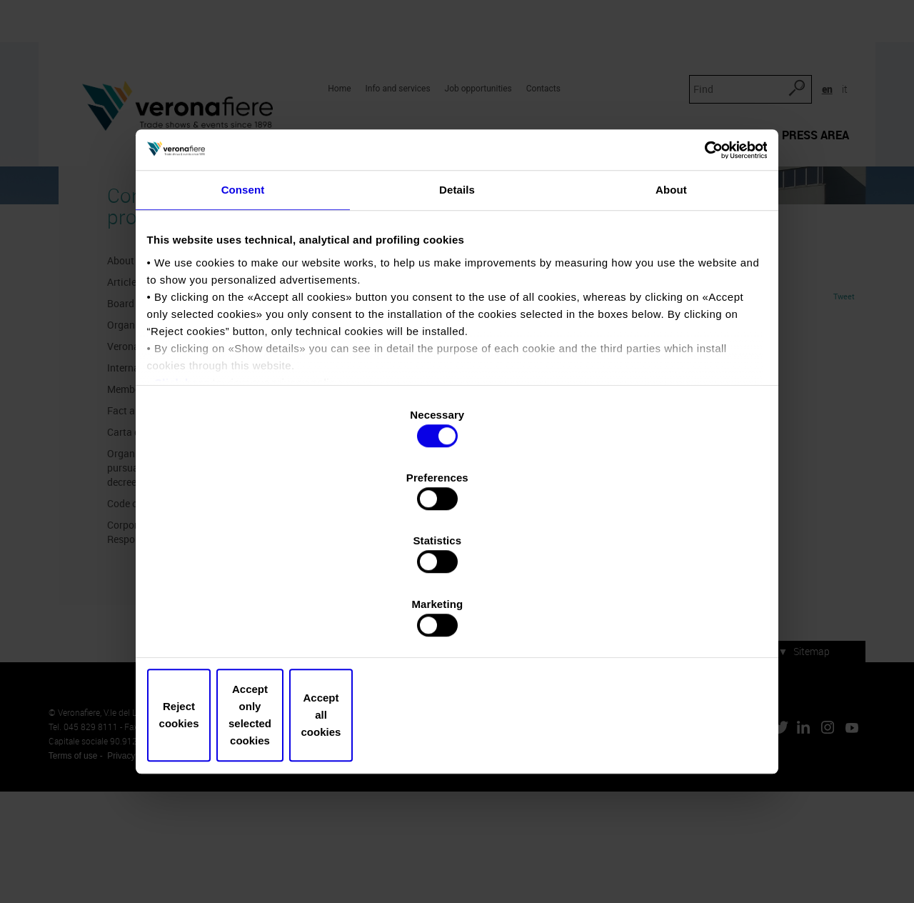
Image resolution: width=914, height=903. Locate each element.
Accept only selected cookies (456, 620)
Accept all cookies (662, 620)
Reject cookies (251, 620)
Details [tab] (457, 320)
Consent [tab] (243, 320)
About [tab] (671, 320)
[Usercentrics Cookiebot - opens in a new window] (700, 272)
